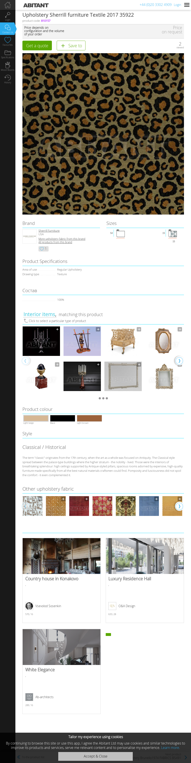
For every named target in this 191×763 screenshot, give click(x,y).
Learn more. (170, 747)
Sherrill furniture (49, 230)
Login (177, 5)
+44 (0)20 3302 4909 (156, 4)
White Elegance (61, 671)
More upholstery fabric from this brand (61, 239)
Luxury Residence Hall (145, 580)
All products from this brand (55, 242)
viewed (180, 47)
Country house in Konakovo (61, 580)
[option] (41, 360)
